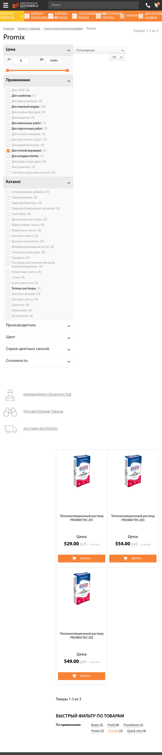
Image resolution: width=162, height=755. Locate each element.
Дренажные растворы (29, 233)
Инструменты (23, 172)
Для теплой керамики (29, 155)
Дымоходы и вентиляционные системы (129, 545)
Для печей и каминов (29, 139)
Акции (8, 526)
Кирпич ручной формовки (74, 547)
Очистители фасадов (28, 270)
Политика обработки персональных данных (73, 644)
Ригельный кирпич (121, 559)
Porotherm (131, 488)
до (30, 59)
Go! (133, 5)
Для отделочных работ (29, 133)
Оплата (9, 550)
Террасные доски (119, 565)
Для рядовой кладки (28, 150)
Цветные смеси (25, 320)
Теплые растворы (26, 309)
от (9, 59)
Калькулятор (13, 538)
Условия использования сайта (73, 639)
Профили (21, 275)
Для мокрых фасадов (28, 117)
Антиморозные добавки (28, 201)
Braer (95, 488)
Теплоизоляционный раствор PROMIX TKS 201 (82, 127)
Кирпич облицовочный (72, 571)
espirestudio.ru (90, 733)
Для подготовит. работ (29, 144)
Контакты (11, 573)
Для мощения (23, 122)
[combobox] (82, 50)
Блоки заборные (119, 571)
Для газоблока (24, 100)
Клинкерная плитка (121, 577)
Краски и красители (28, 255)
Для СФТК (21, 95)
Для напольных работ (29, 128)
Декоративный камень (123, 532)
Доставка (10, 556)
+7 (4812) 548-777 (148, 5)
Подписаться (51, 698)
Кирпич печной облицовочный (78, 559)
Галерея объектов (17, 567)
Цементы (20, 326)
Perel (111, 488)
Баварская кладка (68, 583)
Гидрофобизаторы (27, 214)
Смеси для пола (25, 304)
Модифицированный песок (26, 262)
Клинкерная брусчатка (72, 535)
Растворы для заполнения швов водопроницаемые (29, 284)
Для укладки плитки (27, 161)
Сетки (18, 298)
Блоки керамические (122, 553)
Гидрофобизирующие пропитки (26, 220)
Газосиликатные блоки (123, 538)
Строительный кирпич (71, 565)
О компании (13, 532)
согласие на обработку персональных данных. (101, 687)
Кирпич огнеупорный (71, 553)
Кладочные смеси (26, 244)
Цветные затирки (26, 315)
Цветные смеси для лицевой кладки (75, 528)
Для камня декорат (27, 106)
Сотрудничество (16, 562)
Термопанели (65, 541)
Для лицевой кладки (29, 111)
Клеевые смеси (25, 250)
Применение (18, 85)
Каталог (13, 190)
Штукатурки (22, 337)
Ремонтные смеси (26, 293)
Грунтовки (21, 228)
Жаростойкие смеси (28, 239)
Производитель (21, 346)
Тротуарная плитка (121, 526)
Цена (10, 50)
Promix (113, 494)
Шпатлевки (22, 331)
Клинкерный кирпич (70, 577)
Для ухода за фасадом (29, 166)
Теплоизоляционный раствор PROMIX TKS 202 (82, 244)
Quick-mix (134, 494)
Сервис (9, 544)
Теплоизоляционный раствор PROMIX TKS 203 (133, 127)
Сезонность (17, 386)
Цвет (10, 358)
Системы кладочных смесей (25, 178)
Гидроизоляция (25, 208)
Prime (95, 494)
